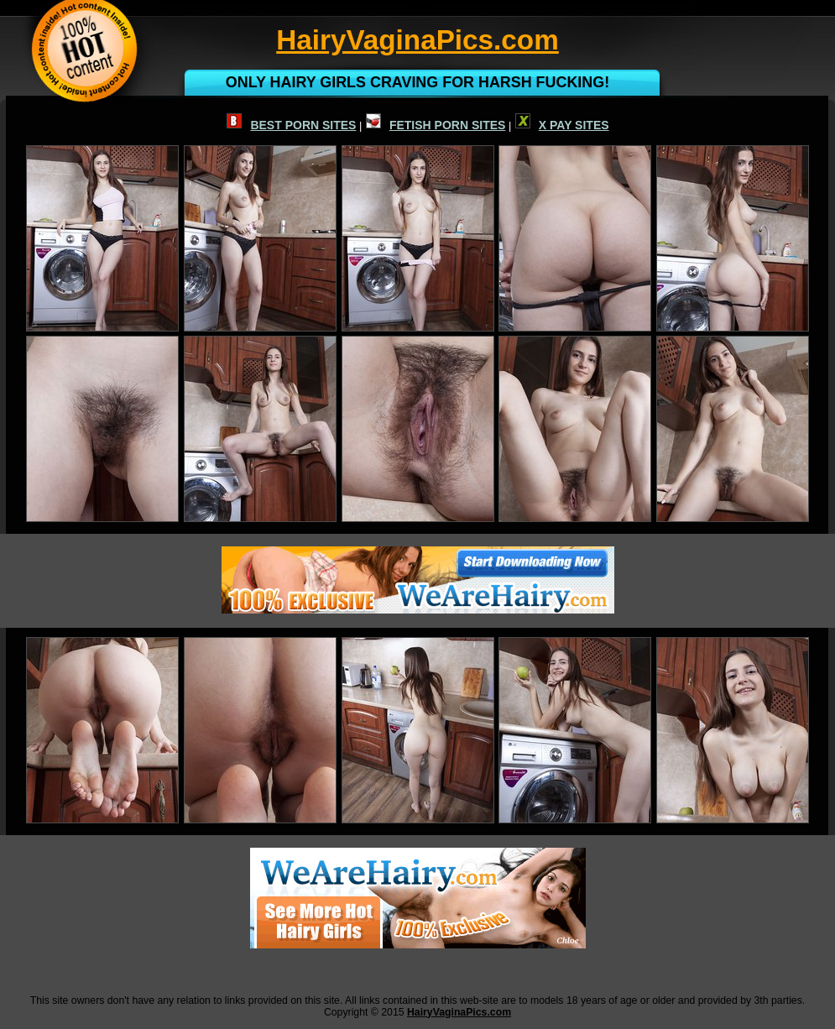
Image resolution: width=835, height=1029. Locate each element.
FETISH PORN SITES (435, 125)
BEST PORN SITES (291, 125)
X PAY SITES (562, 125)
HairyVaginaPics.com (459, 1012)
